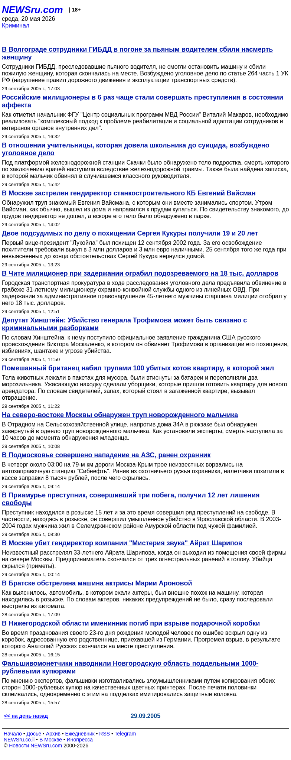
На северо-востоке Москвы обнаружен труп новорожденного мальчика (120, 415)
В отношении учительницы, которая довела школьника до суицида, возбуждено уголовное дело (135, 149)
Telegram (125, 734)
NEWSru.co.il (19, 740)
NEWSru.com (32, 9)
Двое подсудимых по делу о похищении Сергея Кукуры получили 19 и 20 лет (130, 233)
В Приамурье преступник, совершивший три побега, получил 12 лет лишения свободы (131, 499)
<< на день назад (26, 716)
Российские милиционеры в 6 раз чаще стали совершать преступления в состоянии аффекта (142, 101)
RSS (104, 734)
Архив (53, 734)
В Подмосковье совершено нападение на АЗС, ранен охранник (106, 455)
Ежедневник (80, 734)
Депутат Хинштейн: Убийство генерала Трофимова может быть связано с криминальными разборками (124, 324)
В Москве (50, 740)
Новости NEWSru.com (35, 745)
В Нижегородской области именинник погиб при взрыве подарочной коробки (131, 623)
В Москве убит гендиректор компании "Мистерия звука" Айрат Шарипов (122, 543)
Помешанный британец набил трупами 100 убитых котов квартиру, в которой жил (138, 368)
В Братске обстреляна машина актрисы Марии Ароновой (97, 583)
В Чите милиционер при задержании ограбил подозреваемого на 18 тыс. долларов (140, 273)
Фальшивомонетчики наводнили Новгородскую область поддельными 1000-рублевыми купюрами (130, 667)
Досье (33, 734)
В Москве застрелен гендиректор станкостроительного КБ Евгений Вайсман (129, 193)
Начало (13, 734)
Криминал (15, 25)
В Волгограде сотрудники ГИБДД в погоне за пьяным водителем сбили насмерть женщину (137, 53)
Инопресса (80, 740)
